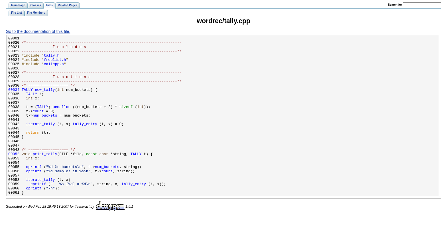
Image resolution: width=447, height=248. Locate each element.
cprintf (34, 193)
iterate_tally (40, 141)
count (38, 126)
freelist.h (55, 64)
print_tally (45, 177)
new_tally (45, 100)
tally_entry (85, 141)
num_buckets (45, 131)
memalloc (61, 121)
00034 (13, 100)
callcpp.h (54, 69)
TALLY (27, 100)
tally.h (52, 59)
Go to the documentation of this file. (38, 31)
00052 (13, 177)
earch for (395, 4)
